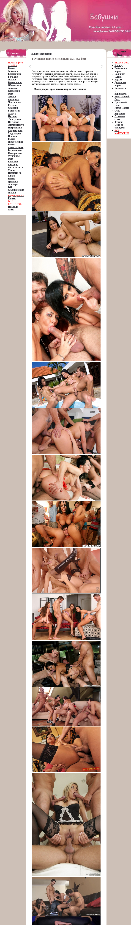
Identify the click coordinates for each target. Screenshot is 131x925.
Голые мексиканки (41, 53)
